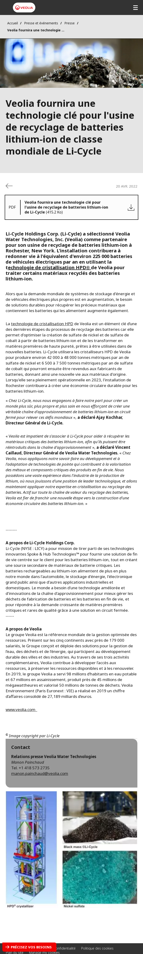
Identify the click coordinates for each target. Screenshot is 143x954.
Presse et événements (41, 23)
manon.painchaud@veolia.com (39, 773)
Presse (69, 23)
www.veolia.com (21, 709)
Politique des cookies (97, 948)
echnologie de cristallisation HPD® (49, 267)
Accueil (12, 23)
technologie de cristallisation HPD (42, 323)
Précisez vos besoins (31, 947)
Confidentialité (65, 948)
